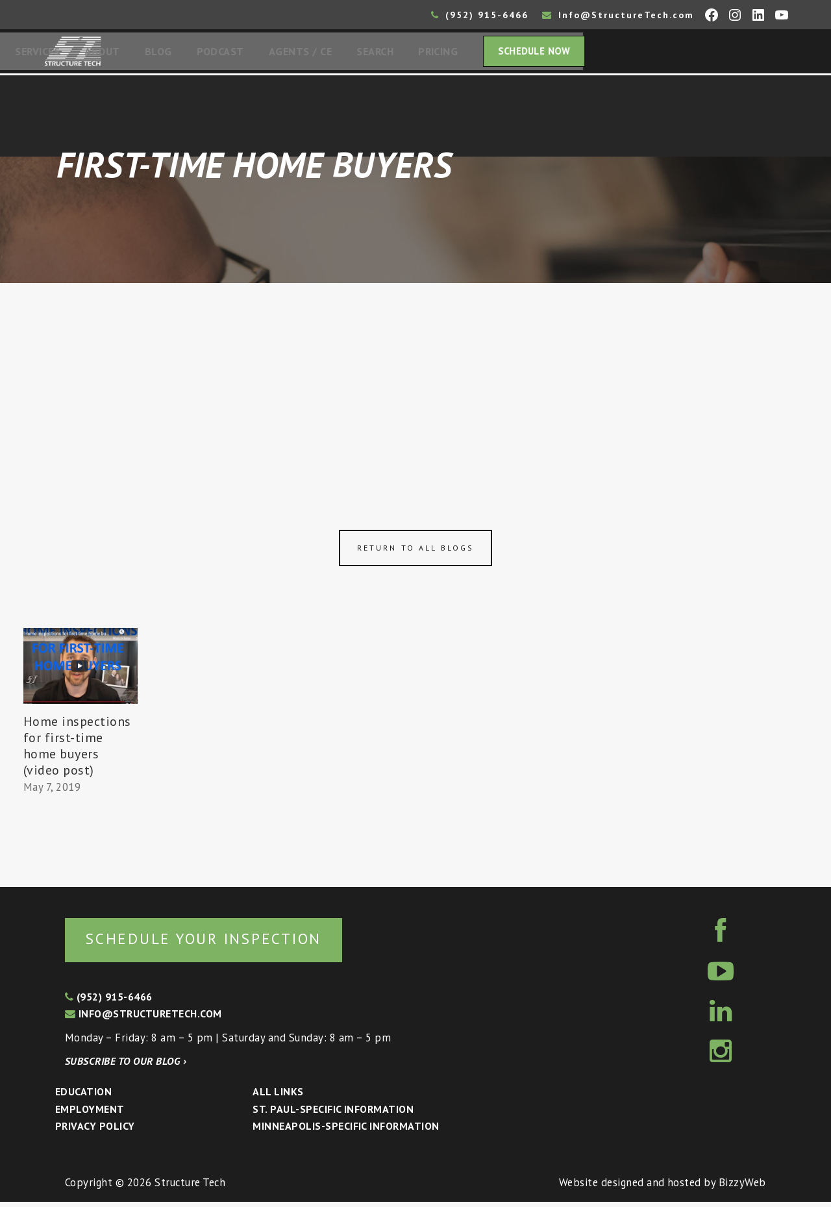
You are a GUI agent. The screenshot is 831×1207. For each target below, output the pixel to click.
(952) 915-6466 (479, 15)
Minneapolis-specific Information (346, 1131)
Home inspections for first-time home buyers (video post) (77, 749)
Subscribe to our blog (125, 1066)
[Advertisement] (415, 384)
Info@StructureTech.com (618, 15)
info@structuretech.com (143, 1018)
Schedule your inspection (218, 943)
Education (83, 1096)
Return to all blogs (415, 551)
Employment (90, 1114)
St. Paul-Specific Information (333, 1114)
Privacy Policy (95, 1131)
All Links (278, 1096)
